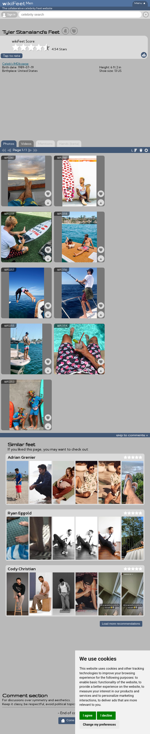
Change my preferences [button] (99, 724)
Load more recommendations (121, 623)
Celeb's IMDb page (15, 63)
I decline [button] (106, 715)
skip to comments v (132, 435)
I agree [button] (88, 715)
